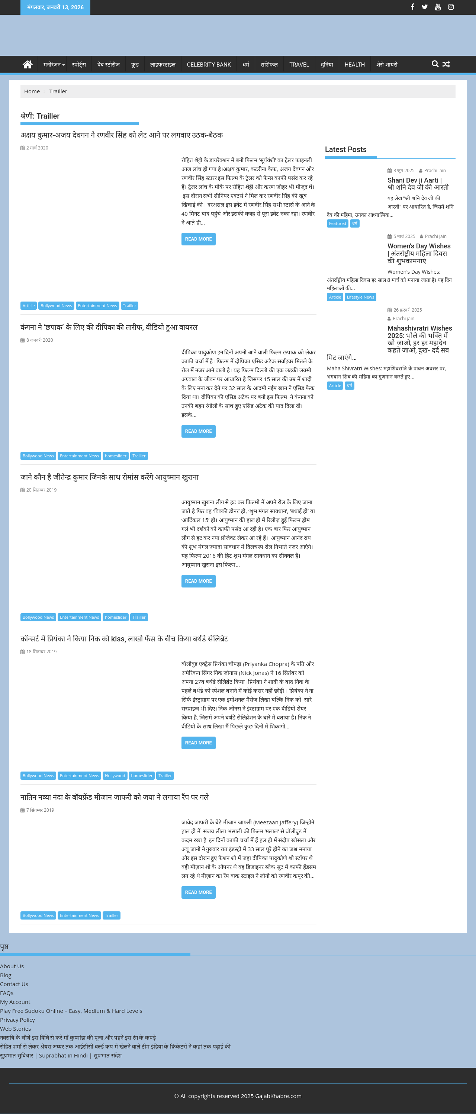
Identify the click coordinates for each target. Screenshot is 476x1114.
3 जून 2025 (400, 170)
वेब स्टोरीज (108, 64)
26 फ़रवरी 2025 (404, 310)
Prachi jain (431, 170)
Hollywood (115, 775)
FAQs (6, 993)
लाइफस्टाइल (163, 64)
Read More (198, 239)
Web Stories (15, 1028)
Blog (6, 975)
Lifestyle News (360, 297)
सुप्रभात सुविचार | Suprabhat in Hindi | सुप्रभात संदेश (61, 1055)
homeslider (115, 455)
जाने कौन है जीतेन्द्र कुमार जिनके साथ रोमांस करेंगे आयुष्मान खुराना (109, 477)
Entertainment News (97, 305)
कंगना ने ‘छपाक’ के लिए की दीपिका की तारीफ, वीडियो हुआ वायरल (109, 327)
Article (29, 305)
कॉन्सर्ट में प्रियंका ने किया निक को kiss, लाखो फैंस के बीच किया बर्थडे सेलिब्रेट (124, 638)
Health (355, 64)
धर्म (245, 64)
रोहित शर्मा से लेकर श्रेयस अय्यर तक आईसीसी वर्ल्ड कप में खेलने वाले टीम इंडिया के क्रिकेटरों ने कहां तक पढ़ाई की (115, 1046)
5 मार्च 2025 (401, 236)
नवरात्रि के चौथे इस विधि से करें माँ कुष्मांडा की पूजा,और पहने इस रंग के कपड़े (78, 1037)
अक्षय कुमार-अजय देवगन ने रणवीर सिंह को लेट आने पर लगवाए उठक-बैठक (121, 135)
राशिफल (269, 64)
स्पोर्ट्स (79, 64)
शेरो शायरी (387, 64)
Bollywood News (56, 305)
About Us (12, 966)
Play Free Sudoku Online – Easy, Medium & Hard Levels (71, 1010)
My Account (15, 1001)
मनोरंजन (52, 64)
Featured (337, 223)
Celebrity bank (209, 64)
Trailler (129, 305)
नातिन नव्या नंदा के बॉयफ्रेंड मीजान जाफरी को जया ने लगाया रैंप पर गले (114, 797)
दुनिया (327, 64)
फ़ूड (135, 64)
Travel (299, 64)
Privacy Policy (17, 1019)
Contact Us (14, 984)
